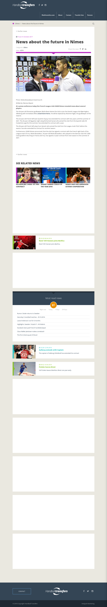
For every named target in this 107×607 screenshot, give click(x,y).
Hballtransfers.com (48, 15)
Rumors (90, 15)
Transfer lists (79, 15)
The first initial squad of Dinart (27, 335)
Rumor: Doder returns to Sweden (28, 313)
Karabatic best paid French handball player (31, 328)
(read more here (44, 113)
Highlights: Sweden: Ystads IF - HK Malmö (31, 324)
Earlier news (21, 31)
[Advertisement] (53, 209)
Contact (68, 15)
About (60, 15)
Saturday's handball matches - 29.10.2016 (31, 317)
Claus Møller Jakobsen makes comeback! (30, 331)
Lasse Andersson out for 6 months (28, 321)
